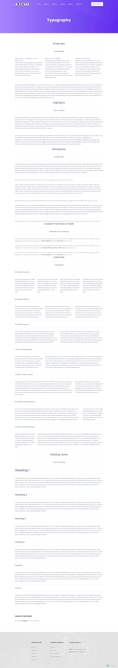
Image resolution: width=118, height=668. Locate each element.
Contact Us (79, 4)
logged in (25, 620)
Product (33, 653)
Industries (34, 650)
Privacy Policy (54, 653)
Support (70, 4)
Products (54, 4)
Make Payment (97, 4)
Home (38, 4)
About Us (46, 4)
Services (62, 4)
